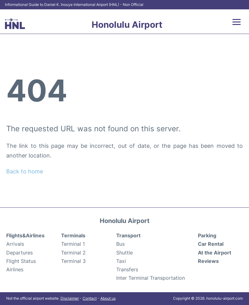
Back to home (24, 171)
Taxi (121, 261)
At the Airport (214, 252)
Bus (120, 244)
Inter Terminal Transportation (150, 278)
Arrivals (15, 244)
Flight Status (21, 261)
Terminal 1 (73, 244)
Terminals (73, 235)
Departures (19, 252)
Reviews (208, 261)
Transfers (127, 269)
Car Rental (210, 244)
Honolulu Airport (127, 24)
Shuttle (124, 252)
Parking (207, 235)
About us (108, 298)
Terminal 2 (73, 252)
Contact (90, 298)
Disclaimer (69, 298)
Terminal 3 (73, 261)
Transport (128, 235)
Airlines (14, 269)
